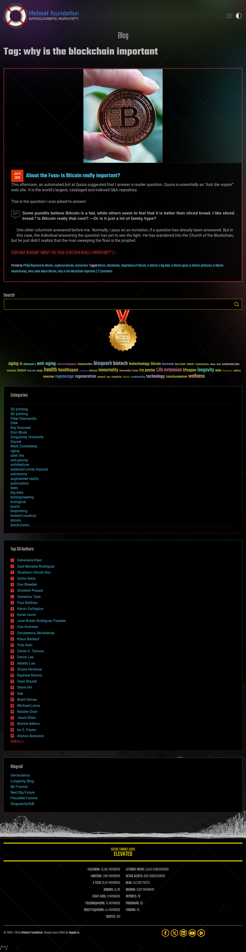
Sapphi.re (74, 932)
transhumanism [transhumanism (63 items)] (176, 377)
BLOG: (129, 883)
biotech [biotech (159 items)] (120, 364)
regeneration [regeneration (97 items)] (85, 376)
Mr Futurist (19, 787)
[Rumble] (201, 933)
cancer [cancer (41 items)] (190, 364)
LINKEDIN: (96, 876)
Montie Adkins (28, 724)
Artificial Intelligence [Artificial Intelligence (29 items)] (67, 364)
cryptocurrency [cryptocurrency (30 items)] (202, 364)
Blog (123, 36)
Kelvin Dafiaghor (30, 609)
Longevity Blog (22, 781)
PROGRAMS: (132, 903)
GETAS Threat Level (123, 853)
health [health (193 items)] (50, 370)
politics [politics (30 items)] (237, 370)
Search (236, 304)
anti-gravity (19, 460)
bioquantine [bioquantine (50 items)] (85, 364)
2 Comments (105, 271)
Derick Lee (25, 657)
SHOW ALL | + (17, 742)
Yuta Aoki (24, 645)
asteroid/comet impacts (29, 469)
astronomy (18, 474)
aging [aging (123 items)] (13, 364)
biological (18, 502)
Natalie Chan (27, 711)
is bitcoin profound (200, 266)
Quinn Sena (26, 578)
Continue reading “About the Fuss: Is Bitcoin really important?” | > (63, 252)
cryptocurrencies (64, 266)
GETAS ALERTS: (134, 876)
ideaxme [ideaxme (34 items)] (93, 371)
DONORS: (109, 890)
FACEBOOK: (94, 869)
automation (19, 483)
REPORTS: (131, 896)
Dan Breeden (27, 584)
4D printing (19, 414)
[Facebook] (165, 933)
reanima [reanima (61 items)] (48, 377)
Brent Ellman (27, 699)
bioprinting (18, 511)
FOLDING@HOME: (95, 903)
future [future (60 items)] (21, 370)
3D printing (19, 409)
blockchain (113, 266)
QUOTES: (111, 917)
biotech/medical (23, 516)
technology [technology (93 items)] (155, 376)
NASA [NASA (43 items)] (218, 371)
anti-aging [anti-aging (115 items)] (46, 364)
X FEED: (97, 883)
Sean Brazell (27, 681)
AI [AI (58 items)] (21, 364)
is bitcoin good (179, 266)
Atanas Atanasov (30, 736)
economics (81, 266)
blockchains (19, 525)
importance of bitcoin (133, 266)
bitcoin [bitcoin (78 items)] (156, 364)
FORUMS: (131, 910)
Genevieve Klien (29, 560)
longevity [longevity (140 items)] (205, 370)
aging (14, 451)
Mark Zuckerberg (23, 446)
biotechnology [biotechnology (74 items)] (139, 364)
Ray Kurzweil (20, 428)
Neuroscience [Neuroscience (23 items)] (227, 371)
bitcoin (49, 266)
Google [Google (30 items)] (40, 370)
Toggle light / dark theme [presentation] (239, 16)
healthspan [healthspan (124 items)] (68, 370)
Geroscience (20, 775)
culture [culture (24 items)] (212, 364)
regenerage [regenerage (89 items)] (64, 376)
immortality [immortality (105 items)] (108, 370)
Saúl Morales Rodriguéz (36, 566)
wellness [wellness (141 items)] (196, 376)
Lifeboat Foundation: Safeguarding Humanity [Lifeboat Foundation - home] (112, 16)
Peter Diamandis (23, 418)
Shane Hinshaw (29, 669)
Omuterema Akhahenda (35, 633)
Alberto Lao (26, 663)
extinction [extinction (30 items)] (11, 370)
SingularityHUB (22, 804)
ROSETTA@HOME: (94, 910)
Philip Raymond (32, 266)
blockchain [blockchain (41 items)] (168, 364)
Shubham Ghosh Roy (34, 572)
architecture (19, 465)
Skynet (15, 442)
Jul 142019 (17, 176)
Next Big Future (22, 792)
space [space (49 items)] (126, 377)
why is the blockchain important (76, 271)
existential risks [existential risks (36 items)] (230, 364)
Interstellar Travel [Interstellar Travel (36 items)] (128, 371)
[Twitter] (174, 933)
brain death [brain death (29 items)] (180, 364)
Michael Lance (28, 705)
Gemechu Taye (29, 597)
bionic (15, 506)
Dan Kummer (27, 627)
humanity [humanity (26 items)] (83, 371)
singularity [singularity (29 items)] (117, 377)
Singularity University (27, 437)
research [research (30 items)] (101, 377)
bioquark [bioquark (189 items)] (103, 363)
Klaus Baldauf (28, 639)
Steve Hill (24, 687)
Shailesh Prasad (30, 590)
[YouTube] (192, 933)
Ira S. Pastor (26, 730)
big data (16, 492)
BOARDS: (131, 890)
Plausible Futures (24, 798)
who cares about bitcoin (42, 271)
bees (14, 488)
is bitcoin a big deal (158, 266)
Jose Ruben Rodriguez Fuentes (41, 621)
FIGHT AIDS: (99, 896)
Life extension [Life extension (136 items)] (169, 370)
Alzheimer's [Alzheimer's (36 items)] (29, 364)
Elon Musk (18, 432)
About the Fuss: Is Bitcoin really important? (73, 175)
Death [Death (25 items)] (219, 364)
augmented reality (24, 479)
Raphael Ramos (29, 675)
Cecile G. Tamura (30, 651)
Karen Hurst (26, 615)
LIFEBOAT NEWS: (135, 869)
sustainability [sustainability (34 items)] (138, 377)
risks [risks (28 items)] (108, 377)
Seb (20, 693)
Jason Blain (26, 718)
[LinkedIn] (183, 933)
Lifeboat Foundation (32, 932)
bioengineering (22, 497)
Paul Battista (27, 603)
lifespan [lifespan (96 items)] (189, 370)
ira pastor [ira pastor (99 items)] (147, 370)
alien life (17, 455)
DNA (14, 423)
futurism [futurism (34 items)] (31, 371)
